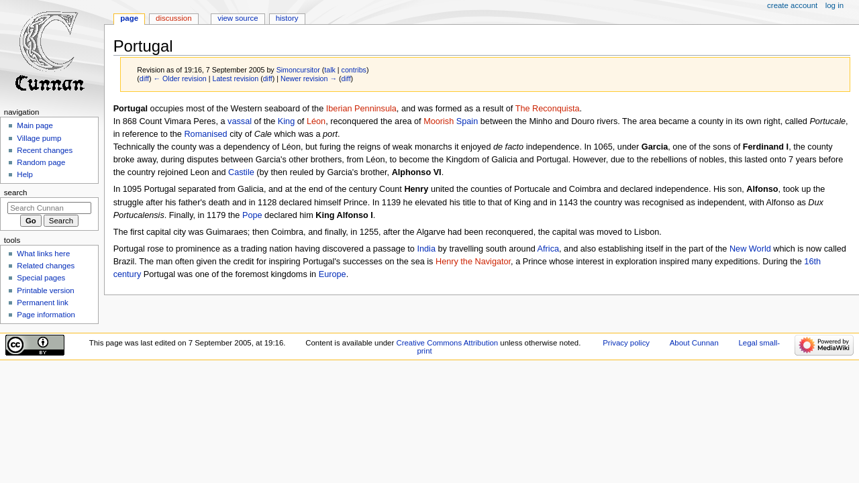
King (286, 121)
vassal (240, 121)
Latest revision (235, 78)
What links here (43, 254)
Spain (467, 121)
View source (237, 18)
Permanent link (42, 303)
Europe (332, 274)
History (287, 18)
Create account (792, 5)
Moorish (438, 121)
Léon (316, 121)
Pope (252, 215)
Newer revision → (309, 78)
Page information (46, 315)
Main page (35, 125)
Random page (41, 162)
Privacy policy (626, 343)
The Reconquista (547, 108)
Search (16, 193)
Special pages (41, 278)
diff (144, 78)
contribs (354, 70)
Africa (548, 249)
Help (25, 174)
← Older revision (179, 78)
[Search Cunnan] (49, 208)
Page (129, 18)
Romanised (205, 134)
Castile (241, 172)
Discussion (173, 18)
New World (750, 249)
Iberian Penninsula (361, 108)
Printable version (45, 290)
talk (330, 70)
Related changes (45, 266)
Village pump (39, 138)
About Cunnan (694, 343)
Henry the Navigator (473, 261)
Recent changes (44, 150)
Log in (834, 5)
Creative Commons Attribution (447, 343)
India (426, 249)
